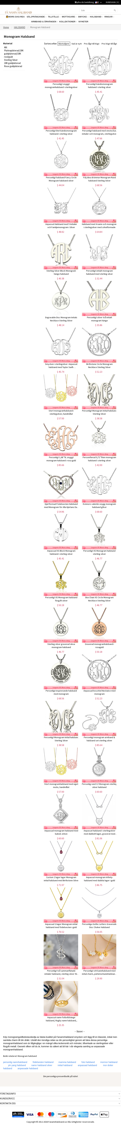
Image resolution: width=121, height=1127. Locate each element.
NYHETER (83, 21)
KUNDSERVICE (7, 1098)
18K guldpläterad (12, 63)
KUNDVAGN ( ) (112, 2)
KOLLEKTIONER (68, 21)
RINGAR (109, 17)
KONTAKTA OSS (8, 1103)
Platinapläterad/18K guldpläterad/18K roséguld (13, 53)
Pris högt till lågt (109, 43)
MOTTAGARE (69, 17)
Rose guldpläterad (13, 66)
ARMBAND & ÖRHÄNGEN (44, 21)
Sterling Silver (11, 59)
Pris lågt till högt (91, 43)
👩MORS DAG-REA (15, 17)
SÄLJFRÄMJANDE (36, 17)
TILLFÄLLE (54, 17)
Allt (5, 47)
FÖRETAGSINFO (8, 1093)
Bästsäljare (64, 43)
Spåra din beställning (84, 2)
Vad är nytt (77, 43)
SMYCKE (83, 17)
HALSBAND (96, 17)
